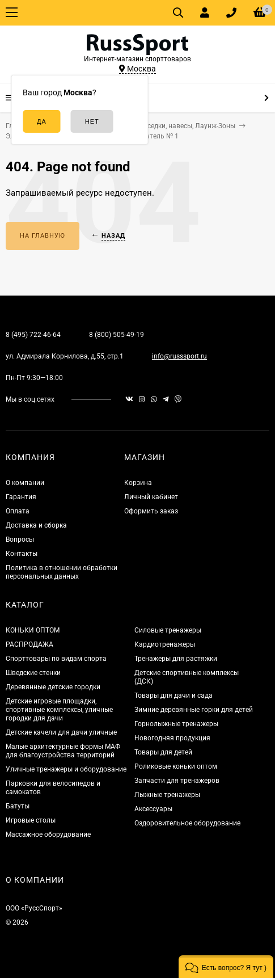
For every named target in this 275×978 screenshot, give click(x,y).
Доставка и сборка (36, 525)
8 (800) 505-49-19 (116, 335)
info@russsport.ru (179, 356)
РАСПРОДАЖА (29, 644)
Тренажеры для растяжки (175, 659)
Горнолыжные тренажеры (176, 724)
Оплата (17, 511)
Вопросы (20, 539)
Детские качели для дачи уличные (61, 732)
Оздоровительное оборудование (187, 823)
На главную (42, 235)
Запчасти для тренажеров (176, 781)
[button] (226, 966)
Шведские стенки (33, 673)
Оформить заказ (151, 511)
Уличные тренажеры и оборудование (66, 769)
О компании (25, 483)
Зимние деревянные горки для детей (193, 710)
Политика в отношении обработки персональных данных (61, 572)
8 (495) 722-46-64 (33, 335)
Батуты (17, 806)
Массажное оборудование (48, 834)
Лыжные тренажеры (167, 795)
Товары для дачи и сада (173, 695)
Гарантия (21, 497)
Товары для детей (163, 752)
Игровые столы (31, 820)
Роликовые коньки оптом (175, 766)
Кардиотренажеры (164, 644)
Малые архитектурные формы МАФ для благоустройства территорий (63, 751)
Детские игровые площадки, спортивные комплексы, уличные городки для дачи (59, 709)
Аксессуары (153, 809)
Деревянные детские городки (53, 687)
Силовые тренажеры (167, 630)
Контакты (21, 554)
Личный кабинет (151, 497)
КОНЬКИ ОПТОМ (33, 630)
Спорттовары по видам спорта (56, 659)
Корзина (138, 483)
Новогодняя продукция (172, 738)
